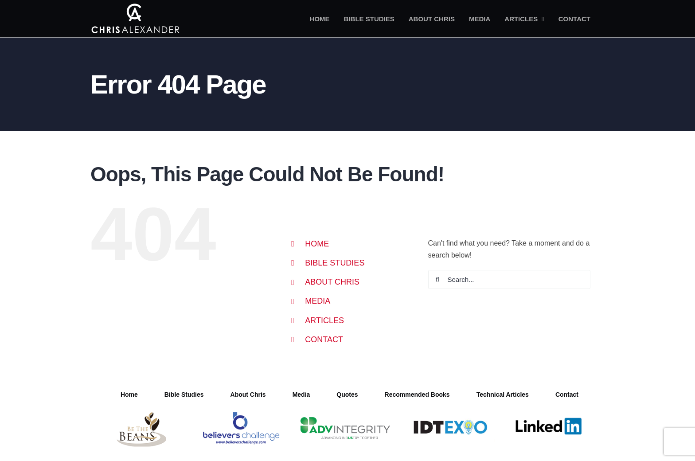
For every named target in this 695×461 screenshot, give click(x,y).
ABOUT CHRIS (332, 281)
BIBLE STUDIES (334, 262)
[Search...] (509, 279)
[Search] (437, 279)
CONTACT (324, 339)
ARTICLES (324, 320)
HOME (317, 243)
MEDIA (317, 301)
